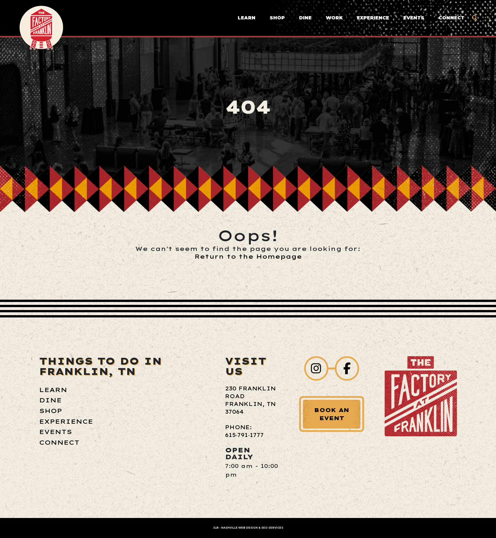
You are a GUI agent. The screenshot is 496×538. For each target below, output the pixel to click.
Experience (373, 18)
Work (334, 18)
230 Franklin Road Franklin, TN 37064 (250, 400)
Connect (451, 18)
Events (413, 18)
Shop (277, 18)
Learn (246, 18)
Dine (305, 18)
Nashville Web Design (239, 527)
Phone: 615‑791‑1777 (244, 431)
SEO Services (272, 527)
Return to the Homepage (248, 256)
